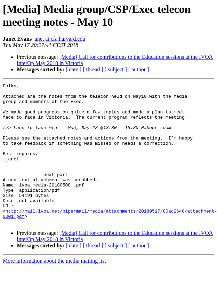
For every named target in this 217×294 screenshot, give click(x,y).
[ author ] (138, 69)
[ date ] (73, 69)
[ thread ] (93, 69)
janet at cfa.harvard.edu (59, 39)
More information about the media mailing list (54, 288)
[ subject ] (116, 69)
